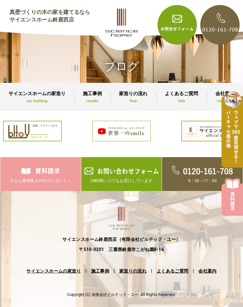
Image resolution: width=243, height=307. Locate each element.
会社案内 (207, 270)
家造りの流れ (133, 97)
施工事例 (92, 97)
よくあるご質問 (181, 97)
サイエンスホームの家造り (37, 97)
